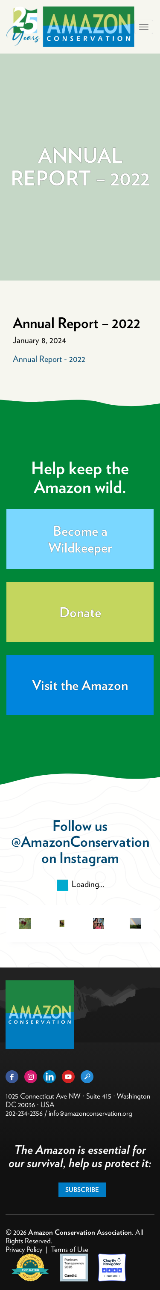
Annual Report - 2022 (49, 359)
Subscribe (82, 1190)
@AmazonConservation (80, 841)
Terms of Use (69, 1249)
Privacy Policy (24, 1249)
